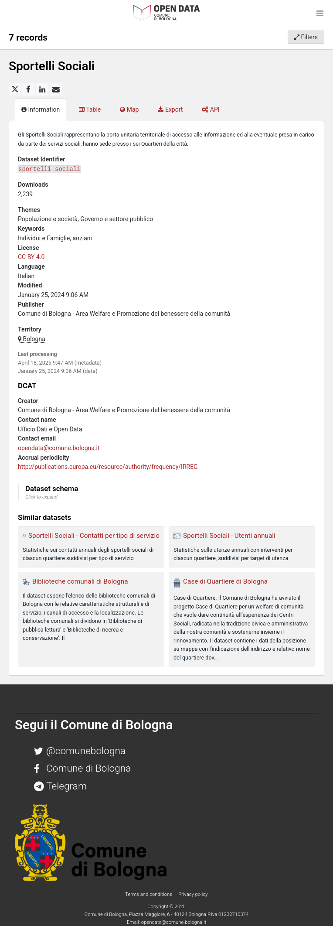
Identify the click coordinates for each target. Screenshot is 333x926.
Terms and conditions (149, 894)
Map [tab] (129, 109)
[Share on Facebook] (28, 89)
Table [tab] (90, 109)
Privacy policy (193, 894)
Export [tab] (170, 109)
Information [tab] (40, 109)
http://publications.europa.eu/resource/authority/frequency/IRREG (108, 466)
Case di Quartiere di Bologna (225, 581)
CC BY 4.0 (31, 256)
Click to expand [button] (41, 497)
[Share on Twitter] (15, 89)
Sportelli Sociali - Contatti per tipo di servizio (94, 536)
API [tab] (210, 109)
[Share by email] (56, 89)
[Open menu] (320, 13)
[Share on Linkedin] (42, 89)
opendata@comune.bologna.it (59, 447)
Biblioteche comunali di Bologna (80, 581)
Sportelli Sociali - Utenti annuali (229, 536)
